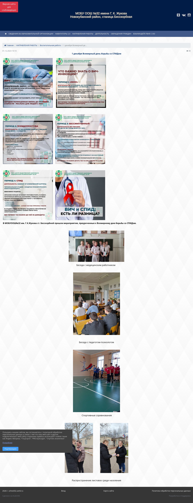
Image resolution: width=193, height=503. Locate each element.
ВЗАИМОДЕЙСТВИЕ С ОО (144, 34)
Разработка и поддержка (180, 496)
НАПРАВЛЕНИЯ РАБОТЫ (82, 34)
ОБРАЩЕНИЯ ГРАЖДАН (121, 34)
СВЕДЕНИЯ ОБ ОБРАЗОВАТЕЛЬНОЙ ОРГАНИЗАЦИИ (30, 34)
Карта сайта (109, 491)
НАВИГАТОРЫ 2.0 (62, 34)
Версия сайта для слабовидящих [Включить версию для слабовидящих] (9, 7)
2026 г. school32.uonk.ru (12, 491)
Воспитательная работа (50, 45)
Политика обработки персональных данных (171, 491)
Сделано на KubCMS (11, 496)
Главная (9, 45)
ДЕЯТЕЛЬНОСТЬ (102, 34)
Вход (63, 491)
